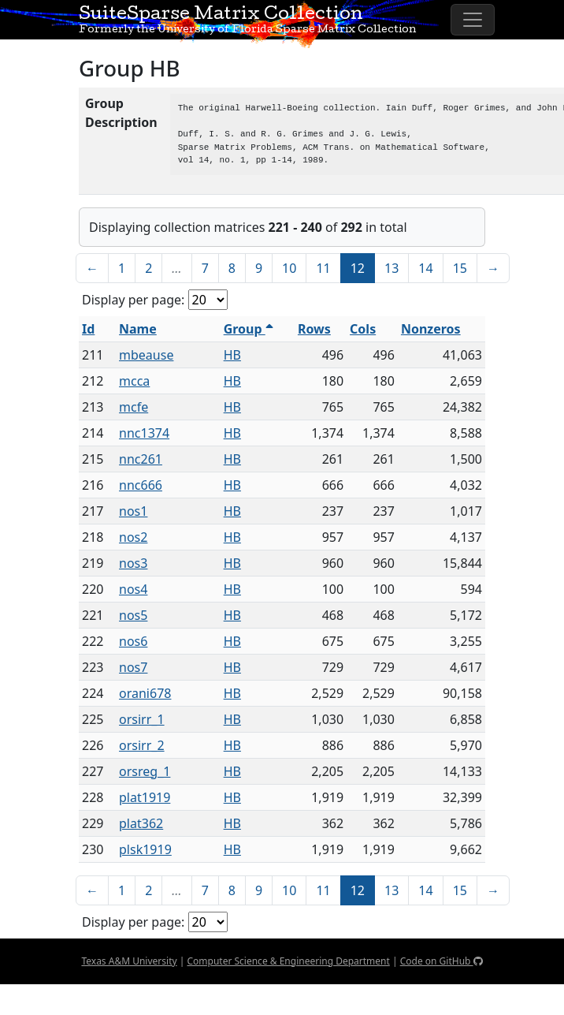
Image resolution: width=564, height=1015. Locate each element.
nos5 (133, 615)
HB (232, 355)
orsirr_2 (142, 745)
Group (248, 329)
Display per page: (133, 299)
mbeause (146, 355)
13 (391, 268)
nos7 (133, 667)
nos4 (133, 589)
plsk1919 (145, 849)
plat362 (141, 823)
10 (289, 268)
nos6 (133, 641)
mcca (134, 381)
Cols (363, 329)
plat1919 (144, 797)
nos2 (133, 537)
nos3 (133, 563)
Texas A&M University (128, 961)
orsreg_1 (144, 771)
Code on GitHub (441, 961)
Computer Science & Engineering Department (288, 961)
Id (88, 329)
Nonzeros (431, 329)
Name (138, 329)
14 (425, 268)
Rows (314, 329)
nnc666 (140, 485)
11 (323, 268)
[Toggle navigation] (473, 19)
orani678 (145, 693)
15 (460, 268)
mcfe (133, 407)
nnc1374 (144, 433)
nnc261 (140, 459)
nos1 (133, 511)
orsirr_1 (142, 719)
